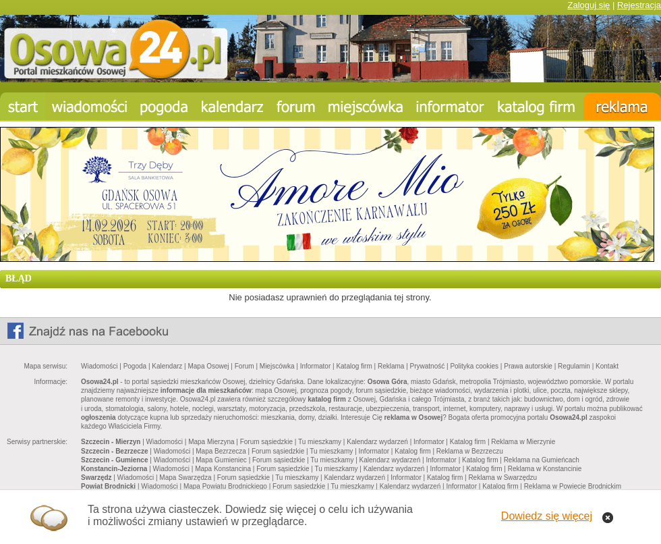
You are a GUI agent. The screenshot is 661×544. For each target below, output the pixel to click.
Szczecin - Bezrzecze (114, 451)
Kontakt (607, 366)
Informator (315, 366)
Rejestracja (639, 5)
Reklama (391, 366)
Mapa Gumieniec (221, 460)
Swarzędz (96, 477)
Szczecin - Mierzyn (110, 441)
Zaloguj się (588, 5)
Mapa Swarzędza (185, 477)
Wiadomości (99, 366)
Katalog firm (354, 366)
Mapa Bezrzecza (221, 451)
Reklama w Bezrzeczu (469, 451)
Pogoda (134, 366)
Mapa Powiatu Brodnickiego (225, 486)
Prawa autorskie (528, 366)
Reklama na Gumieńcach (541, 460)
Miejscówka (277, 366)
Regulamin (574, 366)
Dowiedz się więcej (546, 516)
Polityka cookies (474, 366)
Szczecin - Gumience (114, 460)
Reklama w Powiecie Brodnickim (573, 486)
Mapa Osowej (208, 366)
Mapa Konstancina (223, 468)
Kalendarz (167, 366)
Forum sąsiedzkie (266, 441)
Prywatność (427, 366)
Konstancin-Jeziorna (114, 468)
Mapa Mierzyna (211, 441)
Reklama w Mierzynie (523, 441)
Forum (244, 366)
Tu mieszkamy (319, 441)
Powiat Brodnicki (108, 486)
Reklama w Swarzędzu (502, 477)
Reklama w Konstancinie (545, 468)
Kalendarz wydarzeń (377, 441)
